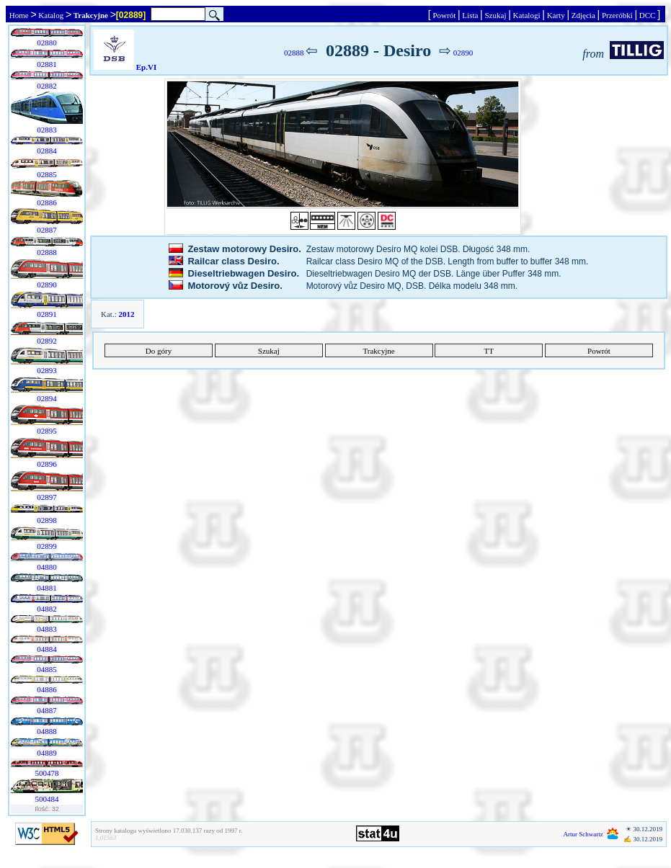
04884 (47, 649)
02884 (47, 150)
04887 (47, 710)
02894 (47, 398)
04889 (47, 752)
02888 (47, 252)
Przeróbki (617, 15)
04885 (47, 669)
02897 (47, 497)
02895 (47, 430)
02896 (47, 464)
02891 (47, 314)
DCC (647, 15)
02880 (47, 42)
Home (18, 15)
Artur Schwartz (583, 834)
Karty (556, 15)
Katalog (51, 15)
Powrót (444, 15)
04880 (47, 567)
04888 (47, 731)
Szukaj (495, 15)
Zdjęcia (583, 15)
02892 (47, 340)
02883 (47, 129)
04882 (47, 608)
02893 (47, 370)
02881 (47, 64)
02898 (47, 520)
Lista (471, 15)
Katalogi (526, 15)
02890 (47, 284)
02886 (47, 202)
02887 (47, 229)
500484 (47, 799)
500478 (47, 773)
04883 (47, 629)
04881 (47, 587)
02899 (47, 546)
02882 (47, 85)
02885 (47, 174)
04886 (47, 689)
